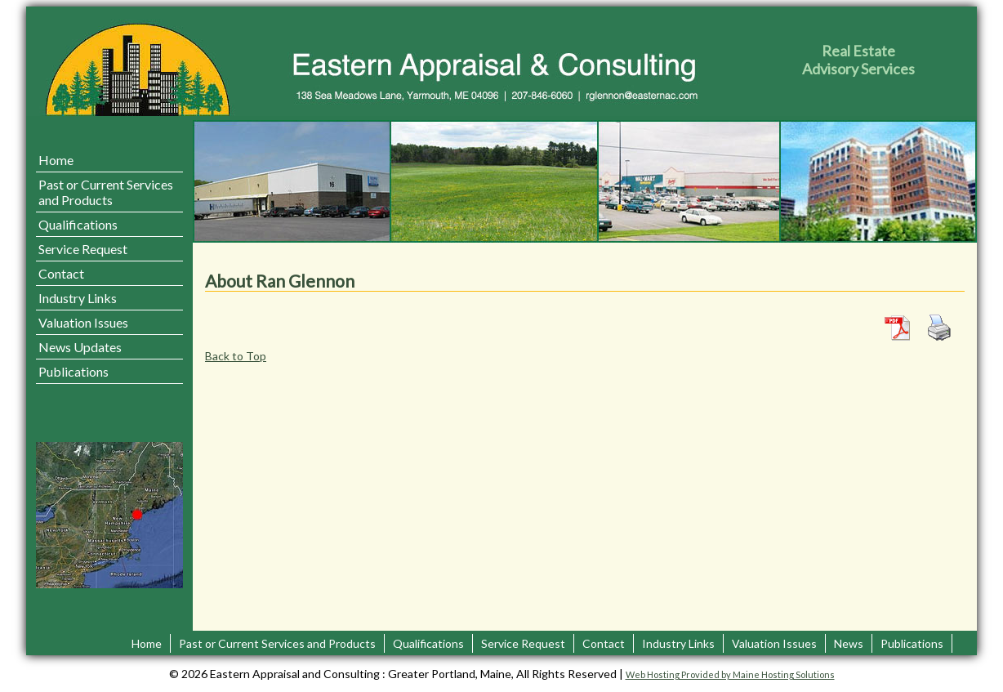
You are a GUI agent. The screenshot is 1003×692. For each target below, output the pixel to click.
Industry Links (77, 298)
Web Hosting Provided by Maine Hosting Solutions (730, 674)
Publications (73, 371)
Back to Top (235, 356)
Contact (61, 273)
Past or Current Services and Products (105, 192)
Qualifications (78, 224)
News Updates (80, 347)
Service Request (82, 249)
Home (56, 159)
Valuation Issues (83, 322)
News (848, 643)
